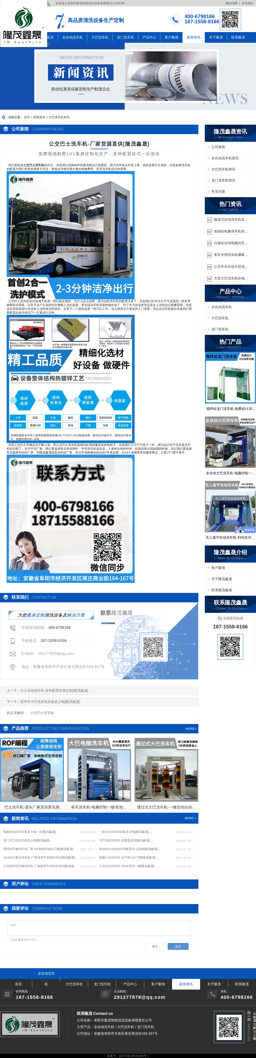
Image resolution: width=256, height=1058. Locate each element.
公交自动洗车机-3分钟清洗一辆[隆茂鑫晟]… (128, 866)
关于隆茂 (216, 37)
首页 (27, 117)
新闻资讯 (194, 37)
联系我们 (248, 3)
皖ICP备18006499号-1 (134, 1056)
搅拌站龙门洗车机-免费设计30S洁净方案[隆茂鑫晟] (230, 410)
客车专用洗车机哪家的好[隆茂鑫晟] (231, 255)
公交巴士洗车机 (42, 713)
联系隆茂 (238, 37)
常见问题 (218, 191)
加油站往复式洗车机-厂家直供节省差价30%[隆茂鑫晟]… (40, 857)
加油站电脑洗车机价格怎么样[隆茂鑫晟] (231, 231)
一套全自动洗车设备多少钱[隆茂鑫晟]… (125, 831)
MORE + (190, 818)
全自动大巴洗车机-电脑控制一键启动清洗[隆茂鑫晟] (230, 475)
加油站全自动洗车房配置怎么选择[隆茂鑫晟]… (130, 849)
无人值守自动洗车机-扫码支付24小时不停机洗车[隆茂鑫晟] (230, 539)
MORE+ (191, 728)
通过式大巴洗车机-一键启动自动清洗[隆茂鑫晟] (166, 809)
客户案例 (171, 37)
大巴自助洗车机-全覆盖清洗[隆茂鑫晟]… (126, 840)
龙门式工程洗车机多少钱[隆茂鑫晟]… (28, 840)
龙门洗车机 (125, 37)
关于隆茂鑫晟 (221, 579)
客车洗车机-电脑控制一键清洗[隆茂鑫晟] (99, 809)
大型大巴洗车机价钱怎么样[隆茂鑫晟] (231, 278)
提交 (178, 946)
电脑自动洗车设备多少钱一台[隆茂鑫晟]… (31, 831)
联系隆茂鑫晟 (221, 590)
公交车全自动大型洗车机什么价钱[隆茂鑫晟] (231, 267)
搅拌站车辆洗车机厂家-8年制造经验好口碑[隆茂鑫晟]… (39, 849)
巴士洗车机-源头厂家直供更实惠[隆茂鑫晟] (32, 809)
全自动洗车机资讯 (225, 158)
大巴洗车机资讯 (59, 117)
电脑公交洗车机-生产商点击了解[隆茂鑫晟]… (129, 857)
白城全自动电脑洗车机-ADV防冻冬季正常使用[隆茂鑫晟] (230, 243)
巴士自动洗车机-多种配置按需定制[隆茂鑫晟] (54, 690)
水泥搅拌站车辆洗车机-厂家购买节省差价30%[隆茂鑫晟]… (38, 866)
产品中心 (149, 37)
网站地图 (232, 3)
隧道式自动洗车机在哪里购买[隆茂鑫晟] (231, 220)
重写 (155, 946)
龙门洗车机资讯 (223, 180)
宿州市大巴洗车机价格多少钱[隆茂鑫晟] (50, 701)
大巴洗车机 (99, 37)
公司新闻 (218, 147)
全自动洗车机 (72, 37)
